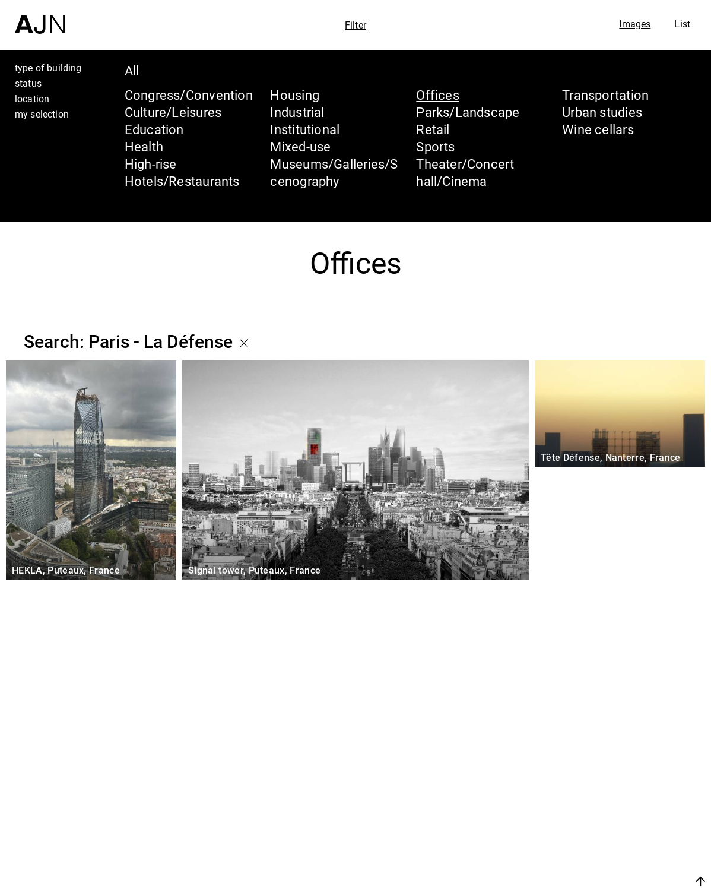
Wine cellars (598, 129)
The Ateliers (608, 806)
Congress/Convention (189, 94)
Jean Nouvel (609, 784)
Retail (432, 129)
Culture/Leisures (173, 112)
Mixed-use (300, 146)
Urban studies (602, 112)
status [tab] (28, 83)
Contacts (596, 851)
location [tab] (32, 98)
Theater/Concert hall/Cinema (465, 172)
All (132, 70)
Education (154, 129)
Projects (593, 829)
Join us (574, 881)
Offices (437, 94)
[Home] (40, 17)
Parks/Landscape (467, 112)
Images (634, 23)
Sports (435, 146)
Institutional (304, 129)
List (682, 23)
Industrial (297, 112)
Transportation (605, 94)
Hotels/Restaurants (182, 180)
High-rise (151, 163)
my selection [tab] (42, 114)
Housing (294, 94)
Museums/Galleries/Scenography (334, 172)
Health (144, 146)
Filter (355, 24)
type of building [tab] (48, 67)
